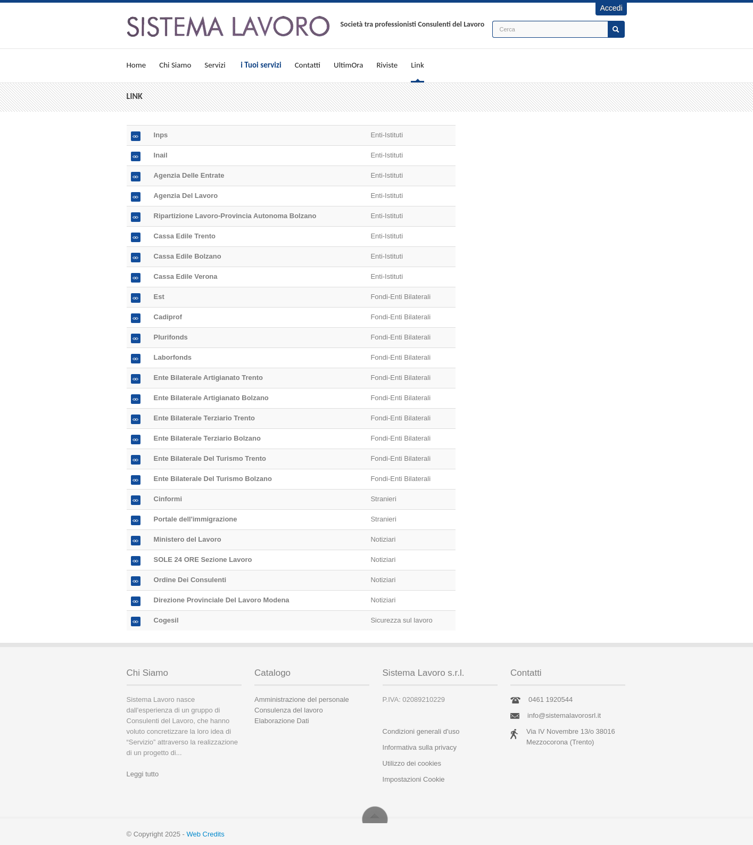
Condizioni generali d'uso (421, 731)
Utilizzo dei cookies (412, 763)
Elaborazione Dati (281, 721)
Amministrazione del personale (301, 699)
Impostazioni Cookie (414, 779)
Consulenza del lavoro (288, 710)
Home (136, 65)
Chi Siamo (175, 65)
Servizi (214, 65)
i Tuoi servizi (261, 65)
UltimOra (348, 65)
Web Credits (205, 834)
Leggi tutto (143, 774)
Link (417, 65)
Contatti (307, 65)
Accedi (611, 8)
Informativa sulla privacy (420, 747)
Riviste (387, 65)
